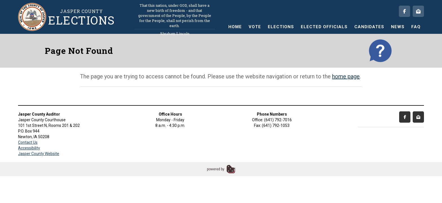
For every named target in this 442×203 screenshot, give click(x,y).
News (398, 26)
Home (235, 26)
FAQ (416, 26)
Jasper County (81, 17)
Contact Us (27, 142)
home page (346, 76)
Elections (281, 26)
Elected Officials (324, 26)
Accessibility (29, 148)
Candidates (369, 26)
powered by (215, 169)
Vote (255, 26)
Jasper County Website (38, 153)
